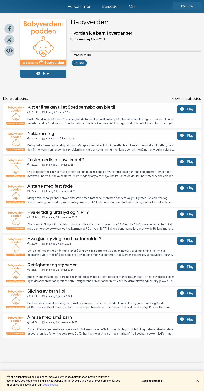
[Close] (197, 383)
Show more (82, 54)
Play (43, 73)
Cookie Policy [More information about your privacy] (50, 386)
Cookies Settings (152, 383)
